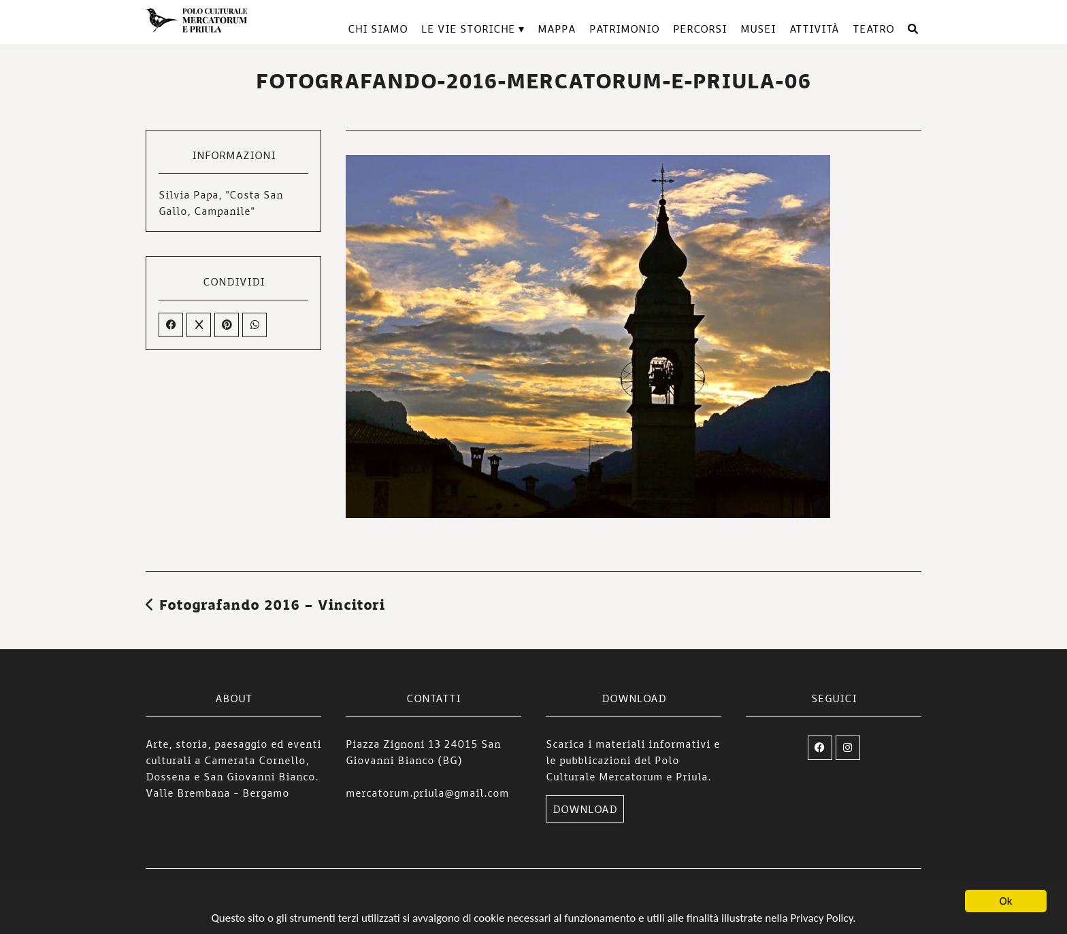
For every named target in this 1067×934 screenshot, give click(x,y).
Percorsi (700, 28)
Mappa (557, 28)
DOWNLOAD (585, 809)
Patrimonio (624, 28)
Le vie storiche (468, 28)
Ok (1006, 902)
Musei (758, 28)
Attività (814, 28)
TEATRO (873, 28)
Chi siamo (378, 28)
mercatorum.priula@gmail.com (427, 792)
